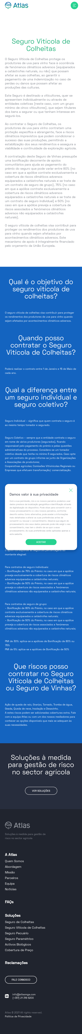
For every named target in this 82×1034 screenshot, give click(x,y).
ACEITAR (41, 542)
